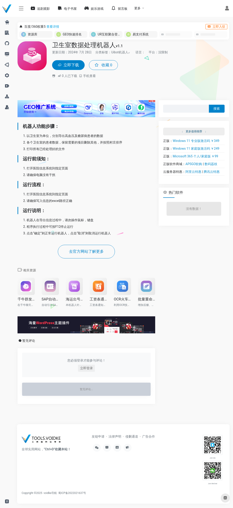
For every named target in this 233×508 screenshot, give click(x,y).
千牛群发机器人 (26, 300)
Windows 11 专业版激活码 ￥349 (196, 141)
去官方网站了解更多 (86, 252)
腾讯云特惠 (212, 172)
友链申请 (98, 437)
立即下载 (69, 65)
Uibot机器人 (119, 52)
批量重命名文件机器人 (146, 300)
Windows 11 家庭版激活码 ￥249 (196, 149)
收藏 (105, 65)
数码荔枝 (211, 164)
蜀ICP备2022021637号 (72, 493)
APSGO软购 (193, 164)
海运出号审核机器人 (74, 300)
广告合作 (148, 437)
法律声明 (115, 437)
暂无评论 (28, 341)
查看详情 (52, 26)
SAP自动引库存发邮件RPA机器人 (50, 300)
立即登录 (86, 369)
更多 (137, 8)
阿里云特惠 (193, 172)
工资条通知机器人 (98, 300)
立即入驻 (216, 26)
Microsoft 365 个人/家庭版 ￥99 (195, 157)
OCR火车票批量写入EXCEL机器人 (122, 300)
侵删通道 (131, 437)
